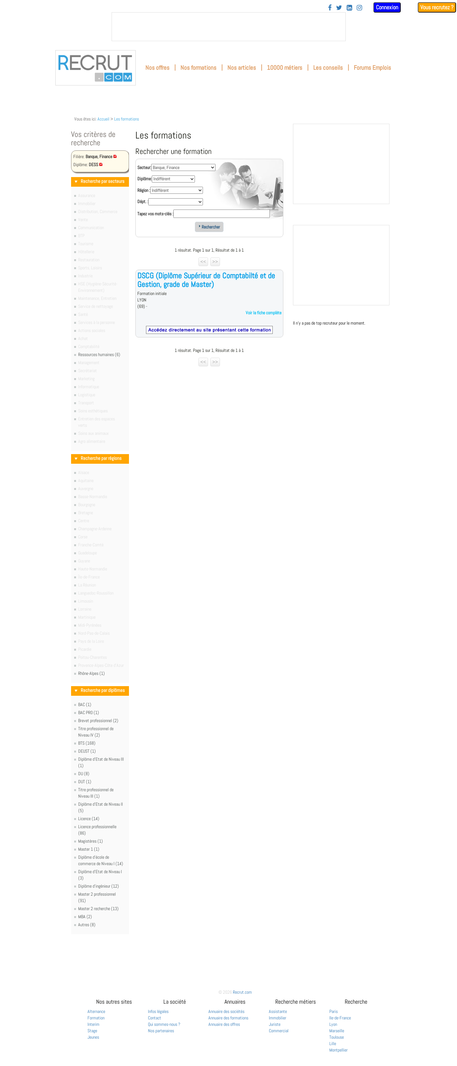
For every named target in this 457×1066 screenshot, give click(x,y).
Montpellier (338, 1050)
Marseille (336, 1031)
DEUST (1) (87, 751)
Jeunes (93, 1037)
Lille (332, 1043)
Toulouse (336, 1037)
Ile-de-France (340, 1018)
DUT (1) (84, 781)
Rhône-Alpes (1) (91, 673)
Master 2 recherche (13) (98, 908)
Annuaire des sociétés (226, 1011)
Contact (154, 1018)
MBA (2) (85, 916)
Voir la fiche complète (263, 313)
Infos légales (158, 1011)
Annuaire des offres (224, 1024)
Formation (96, 1018)
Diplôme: (144, 179)
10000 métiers (284, 68)
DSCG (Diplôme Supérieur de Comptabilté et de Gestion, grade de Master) (206, 280)
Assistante (278, 1011)
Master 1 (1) (88, 849)
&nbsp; (229, 26)
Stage (92, 1031)
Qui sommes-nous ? (164, 1024)
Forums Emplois (372, 68)
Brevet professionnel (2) (98, 720)
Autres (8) (87, 924)
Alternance (96, 1011)
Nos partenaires (161, 1031)
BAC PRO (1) (88, 712)
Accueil (103, 119)
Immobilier (277, 1018)
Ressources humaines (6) (99, 354)
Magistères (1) (90, 841)
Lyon (333, 1024)
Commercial (278, 1031)
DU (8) (83, 773)
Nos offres (157, 68)
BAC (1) (84, 704)
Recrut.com (242, 992)
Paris (333, 1011)
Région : (143, 190)
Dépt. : (142, 201)
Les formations (126, 119)
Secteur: (144, 167)
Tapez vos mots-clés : (155, 214)
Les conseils (328, 68)
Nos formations (198, 68)
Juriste (274, 1024)
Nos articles (241, 68)
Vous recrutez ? (436, 7)
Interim (93, 1024)
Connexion (387, 7)
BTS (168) (87, 743)
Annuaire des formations (228, 1018)
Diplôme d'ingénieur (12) (98, 886)
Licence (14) (88, 818)
